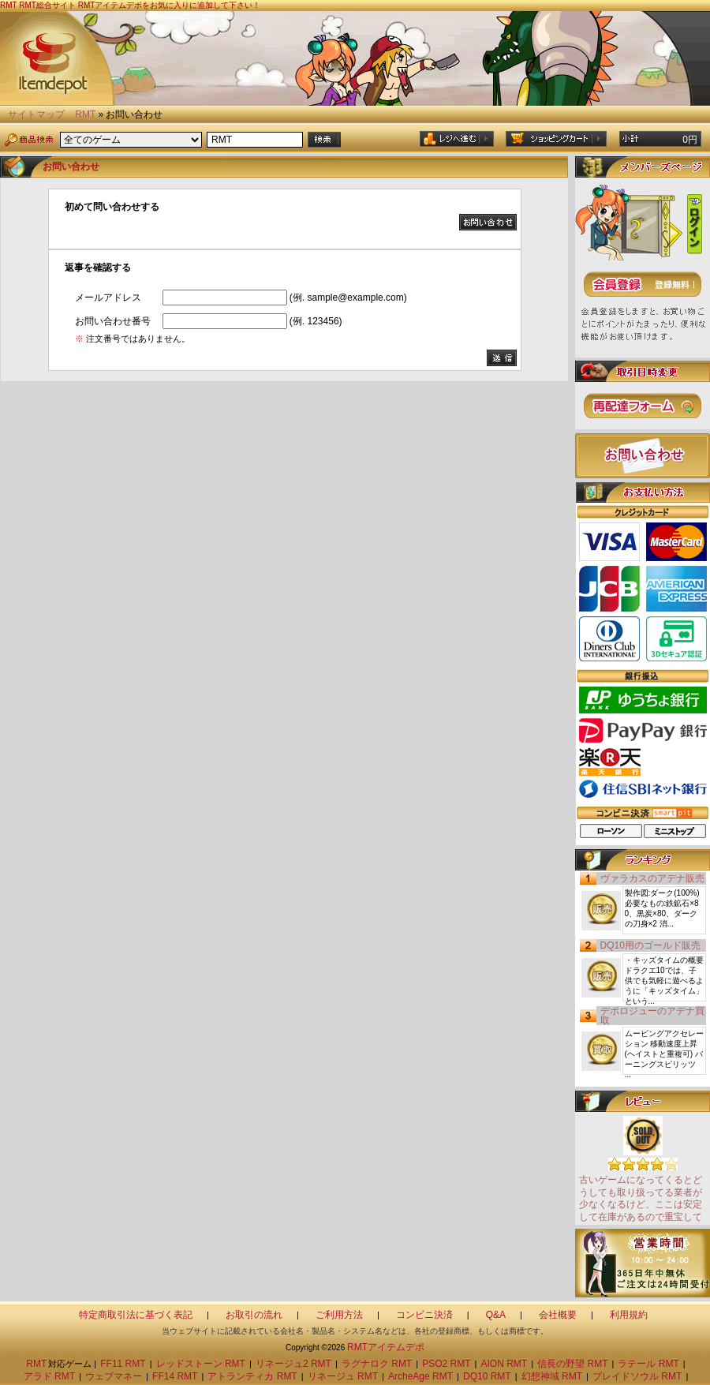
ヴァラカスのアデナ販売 (652, 878)
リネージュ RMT (343, 1376)
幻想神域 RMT (551, 1376)
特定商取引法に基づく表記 (135, 1314)
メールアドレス (108, 297)
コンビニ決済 (424, 1314)
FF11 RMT (122, 1363)
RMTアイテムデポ (385, 1347)
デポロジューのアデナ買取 (652, 1015)
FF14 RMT (174, 1376)
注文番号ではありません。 (132, 338)
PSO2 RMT (446, 1363)
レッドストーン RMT (200, 1363)
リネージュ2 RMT (293, 1363)
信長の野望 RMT (572, 1363)
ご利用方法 (339, 1314)
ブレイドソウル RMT (637, 1376)
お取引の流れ (254, 1314)
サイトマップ (36, 114)
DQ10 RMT (487, 1376)
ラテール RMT (648, 1363)
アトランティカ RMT (252, 1376)
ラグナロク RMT (377, 1363)
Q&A (496, 1314)
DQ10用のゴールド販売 (650, 945)
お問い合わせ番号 (113, 321)
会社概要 (558, 1314)
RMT (85, 114)
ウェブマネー (113, 1376)
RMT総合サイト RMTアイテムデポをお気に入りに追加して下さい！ (139, 5)
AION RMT (504, 1363)
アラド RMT (49, 1376)
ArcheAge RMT (420, 1376)
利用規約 (629, 1314)
